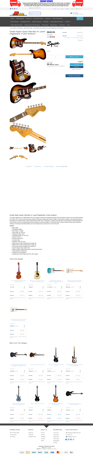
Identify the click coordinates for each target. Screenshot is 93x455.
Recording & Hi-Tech (25, 21)
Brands (54, 8)
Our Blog (42, 434)
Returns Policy (56, 436)
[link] (66, 439)
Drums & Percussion (38, 18)
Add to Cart (74, 57)
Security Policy (56, 438)
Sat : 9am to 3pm (13, 434)
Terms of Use (56, 432)
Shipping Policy (56, 440)
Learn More (76, 66)
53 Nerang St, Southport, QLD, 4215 (73, 432)
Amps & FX (28, 18)
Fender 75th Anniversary (17, 25)
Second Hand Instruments (57, 21)
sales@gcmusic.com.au (71, 436)
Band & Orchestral (36, 21)
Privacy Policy (56, 434)
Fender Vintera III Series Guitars (32, 25)
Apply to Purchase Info (76, 69)
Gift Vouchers (45, 25)
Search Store (35, 13)
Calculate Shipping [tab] (48, 166)
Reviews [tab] (61, 166)
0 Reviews (80, 40)
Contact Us (73, 8)
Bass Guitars (19, 28)
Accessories (48, 18)
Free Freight (78, 13)
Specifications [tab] (37, 166)
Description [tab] (29, 166)
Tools (68, 25)
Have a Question (74, 76)
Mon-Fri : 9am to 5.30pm (14, 432)
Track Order (31, 434)
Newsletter (67, 8)
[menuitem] (50, 37)
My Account (31, 432)
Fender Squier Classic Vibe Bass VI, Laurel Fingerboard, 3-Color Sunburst (48, 28)
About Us (62, 8)
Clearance (67, 21)
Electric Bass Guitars (28, 28)
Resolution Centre (32, 436)
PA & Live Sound (14, 21)
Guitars (12, 18)
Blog (58, 8)
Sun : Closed (12, 436)
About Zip (55, 442)
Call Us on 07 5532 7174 (35, 8)
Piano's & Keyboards (58, 18)
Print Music (46, 21)
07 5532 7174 (69, 434)
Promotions (62, 25)
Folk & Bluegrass (20, 18)
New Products (53, 25)
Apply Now (76, 64)
